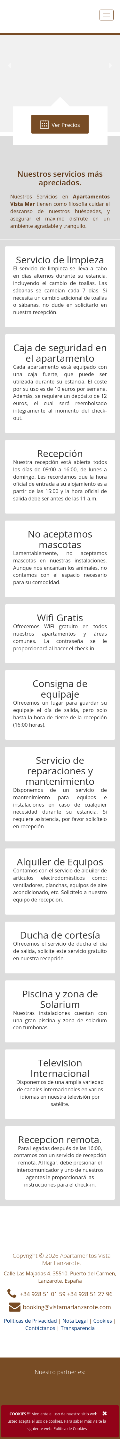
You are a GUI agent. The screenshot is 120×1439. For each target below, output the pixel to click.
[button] (9, 66)
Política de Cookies (70, 1428)
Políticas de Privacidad (30, 1320)
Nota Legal (75, 1320)
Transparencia (78, 1328)
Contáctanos (40, 1328)
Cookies (102, 1320)
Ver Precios (60, 124)
